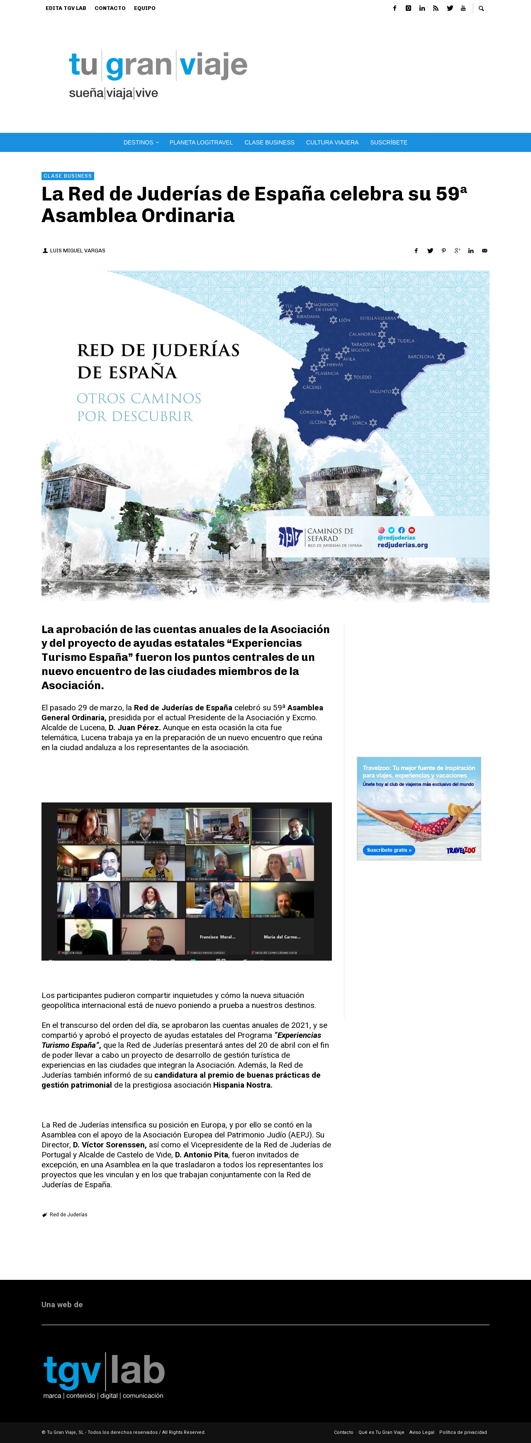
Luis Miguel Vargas (77, 250)
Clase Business (68, 176)
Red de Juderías (69, 1215)
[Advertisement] (399, 75)
